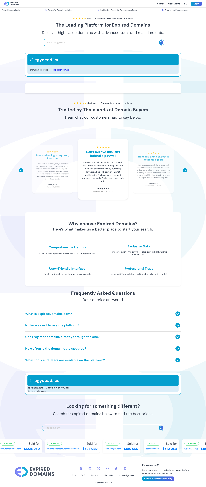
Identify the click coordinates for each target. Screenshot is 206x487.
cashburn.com (153, 448)
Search (160, 3)
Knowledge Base (126, 475)
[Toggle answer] (177, 313)
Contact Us (174, 3)
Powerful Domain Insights (59, 10)
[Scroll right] (185, 170)
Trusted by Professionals (175, 10)
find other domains (36, 391)
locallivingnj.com (113, 448)
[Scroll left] (21, 170)
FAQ (74, 475)
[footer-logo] (34, 472)
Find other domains (61, 69)
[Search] (161, 42)
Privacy (94, 475)
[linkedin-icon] (125, 468)
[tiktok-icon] (116, 468)
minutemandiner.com (11, 448)
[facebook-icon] (81, 468)
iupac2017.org (191, 448)
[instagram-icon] (90, 468)
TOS (83, 475)
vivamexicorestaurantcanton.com (64, 448)
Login (196, 3)
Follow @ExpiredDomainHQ (158, 478)
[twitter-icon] (98, 468)
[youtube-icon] (107, 468)
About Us (108, 475)
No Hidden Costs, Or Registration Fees (117, 10)
